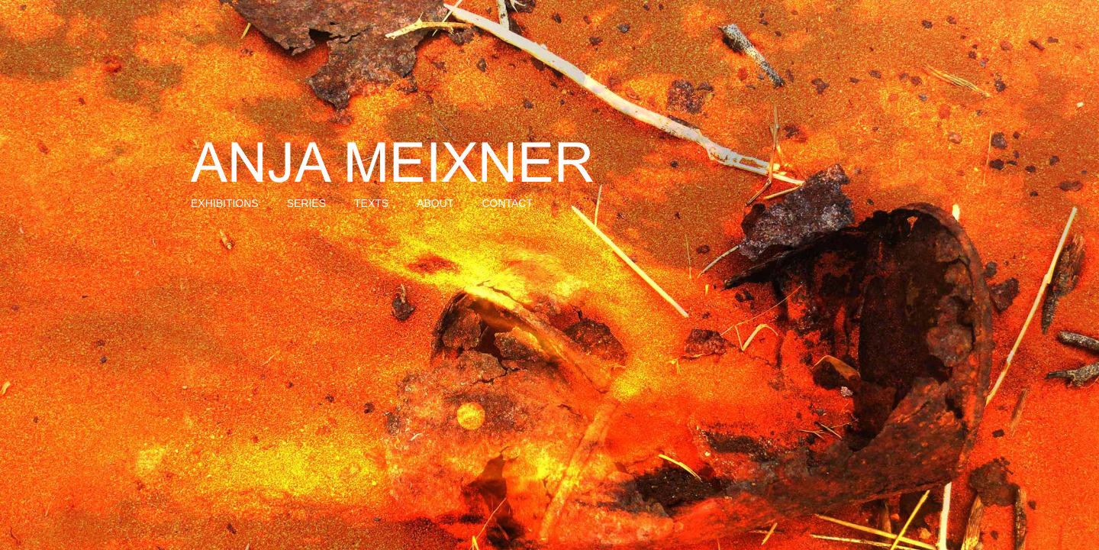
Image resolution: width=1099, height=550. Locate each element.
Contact (507, 203)
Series (306, 203)
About (435, 203)
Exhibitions (225, 203)
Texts (371, 203)
